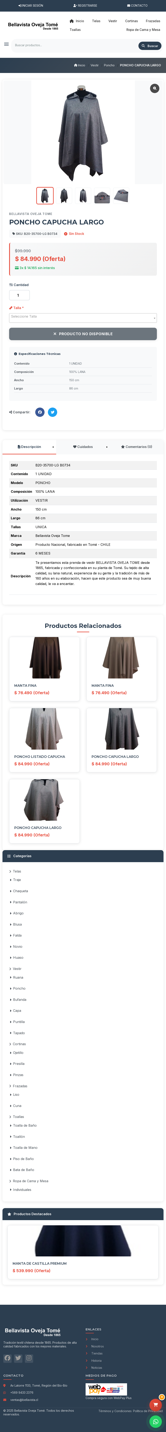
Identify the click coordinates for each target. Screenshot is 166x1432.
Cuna (15, 1106)
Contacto (137, 5)
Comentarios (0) (136, 447)
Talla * (16, 308)
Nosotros (95, 1346)
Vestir (95, 65)
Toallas (16, 1117)
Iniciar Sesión (30, 5)
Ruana (16, 977)
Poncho (109, 65)
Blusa (16, 924)
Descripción (29, 447)
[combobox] (83, 318)
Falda (16, 935)
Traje (15, 880)
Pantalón (18, 902)
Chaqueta (19, 891)
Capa (15, 1010)
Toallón (17, 1137)
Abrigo (17, 913)
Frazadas (18, 1086)
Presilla (17, 1064)
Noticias (94, 1367)
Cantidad (19, 285)
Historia (94, 1360)
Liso (14, 1094)
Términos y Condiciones (115, 1411)
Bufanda (18, 1000)
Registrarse (85, 5)
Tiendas (94, 1353)
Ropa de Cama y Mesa (28, 1181)
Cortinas (17, 1044)
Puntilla (17, 1022)
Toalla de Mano (24, 1148)
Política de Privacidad (148, 1411)
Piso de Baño (22, 1159)
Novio (16, 946)
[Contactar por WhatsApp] (155, 1421)
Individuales (20, 1190)
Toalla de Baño (23, 1125)
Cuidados (83, 447)
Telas (15, 871)
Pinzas (16, 1075)
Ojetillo (16, 1053)
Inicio (77, 21)
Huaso (16, 957)
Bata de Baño (22, 1170)
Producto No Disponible (83, 334)
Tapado (17, 1033)
